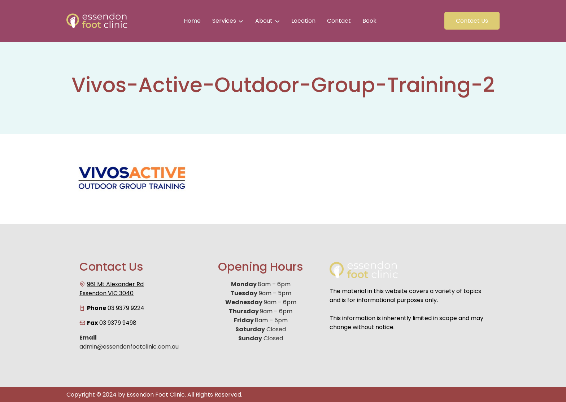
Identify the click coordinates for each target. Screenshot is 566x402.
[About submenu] (277, 20)
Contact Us (472, 21)
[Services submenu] (240, 20)
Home (192, 21)
